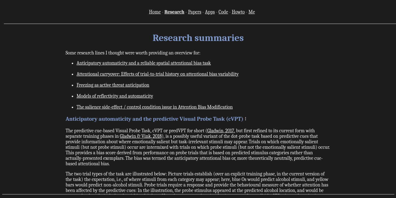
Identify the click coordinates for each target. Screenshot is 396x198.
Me (252, 12)
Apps (210, 12)
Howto (238, 12)
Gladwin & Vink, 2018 (141, 136)
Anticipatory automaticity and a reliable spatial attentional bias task (143, 63)
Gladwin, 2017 (220, 130)
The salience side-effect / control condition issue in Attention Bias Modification (154, 107)
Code (223, 12)
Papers (194, 12)
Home (155, 12)
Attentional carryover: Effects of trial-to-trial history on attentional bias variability (157, 74)
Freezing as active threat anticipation (112, 85)
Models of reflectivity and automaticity (114, 96)
